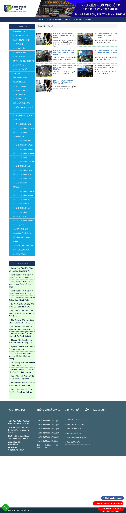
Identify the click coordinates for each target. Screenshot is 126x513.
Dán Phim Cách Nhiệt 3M (77, 438)
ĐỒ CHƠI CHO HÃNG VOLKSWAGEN (20, 134)
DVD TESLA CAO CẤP (21, 250)
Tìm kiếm (50, 26)
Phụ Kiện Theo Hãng (54, 19)
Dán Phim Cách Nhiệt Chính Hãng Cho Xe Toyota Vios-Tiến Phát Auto (63, 82)
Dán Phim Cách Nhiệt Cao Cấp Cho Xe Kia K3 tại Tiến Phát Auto (106, 67)
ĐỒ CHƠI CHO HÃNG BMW (22, 200)
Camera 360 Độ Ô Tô (75, 420)
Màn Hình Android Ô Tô (76, 424)
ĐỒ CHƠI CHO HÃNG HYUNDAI (23, 153)
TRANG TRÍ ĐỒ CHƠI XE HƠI (23, 246)
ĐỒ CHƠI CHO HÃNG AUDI (22, 204)
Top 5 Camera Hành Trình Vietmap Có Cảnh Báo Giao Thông (20, 356)
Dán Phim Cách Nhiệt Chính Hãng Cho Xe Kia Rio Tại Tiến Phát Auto (64, 35)
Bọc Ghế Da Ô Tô (73, 442)
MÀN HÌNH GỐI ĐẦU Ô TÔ (22, 233)
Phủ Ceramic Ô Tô (74, 429)
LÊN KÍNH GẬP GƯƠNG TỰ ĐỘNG (22, 239)
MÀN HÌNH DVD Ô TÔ (20, 31)
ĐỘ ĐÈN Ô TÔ (18, 74)
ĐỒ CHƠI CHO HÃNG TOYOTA (23, 162)
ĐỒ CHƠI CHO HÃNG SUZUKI (23, 179)
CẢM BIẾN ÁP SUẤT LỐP (22, 57)
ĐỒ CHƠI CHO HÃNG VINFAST (23, 128)
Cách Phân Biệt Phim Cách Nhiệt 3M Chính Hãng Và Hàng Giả (20, 392)
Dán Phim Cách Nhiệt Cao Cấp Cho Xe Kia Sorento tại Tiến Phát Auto (64, 52)
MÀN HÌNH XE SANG (20, 78)
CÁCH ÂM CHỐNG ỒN (20, 229)
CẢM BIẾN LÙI (18, 120)
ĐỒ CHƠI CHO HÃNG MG (21, 166)
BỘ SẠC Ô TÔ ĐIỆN (20, 254)
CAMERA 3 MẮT (19, 48)
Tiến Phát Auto (14, 421)
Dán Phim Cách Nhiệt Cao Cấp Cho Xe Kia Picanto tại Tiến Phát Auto (64, 67)
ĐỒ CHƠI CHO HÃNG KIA (21, 158)
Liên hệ (88, 19)
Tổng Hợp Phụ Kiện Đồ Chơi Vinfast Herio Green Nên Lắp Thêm (21, 284)
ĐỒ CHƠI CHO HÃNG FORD (22, 170)
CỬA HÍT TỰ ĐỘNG (19, 86)
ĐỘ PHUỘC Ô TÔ (19, 225)
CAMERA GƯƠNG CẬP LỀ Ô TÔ (24, 116)
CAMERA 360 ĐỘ (19, 52)
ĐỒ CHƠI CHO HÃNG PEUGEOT (24, 191)
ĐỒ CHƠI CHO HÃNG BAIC (22, 141)
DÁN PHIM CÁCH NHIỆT (21, 40)
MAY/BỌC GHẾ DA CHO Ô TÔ (23, 61)
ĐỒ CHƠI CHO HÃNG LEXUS (22, 208)
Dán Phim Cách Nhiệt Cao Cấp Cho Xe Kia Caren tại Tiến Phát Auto (106, 35)
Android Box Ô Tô (74, 433)
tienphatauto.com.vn (16, 450)
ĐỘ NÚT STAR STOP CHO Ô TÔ (23, 109)
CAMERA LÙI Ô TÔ (19, 99)
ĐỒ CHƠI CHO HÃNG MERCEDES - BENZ (20, 214)
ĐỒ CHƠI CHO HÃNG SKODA (23, 149)
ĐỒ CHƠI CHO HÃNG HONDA (23, 174)
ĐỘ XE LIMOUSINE (19, 95)
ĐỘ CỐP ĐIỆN (18, 44)
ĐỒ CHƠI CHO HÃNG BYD (22, 124)
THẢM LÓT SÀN (19, 82)
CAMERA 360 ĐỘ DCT (21, 90)
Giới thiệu (78, 19)
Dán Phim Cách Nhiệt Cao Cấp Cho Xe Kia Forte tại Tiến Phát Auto (106, 52)
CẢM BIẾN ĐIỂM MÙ (20, 69)
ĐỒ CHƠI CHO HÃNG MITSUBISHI (20, 185)
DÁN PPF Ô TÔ (18, 65)
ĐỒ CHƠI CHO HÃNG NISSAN (23, 221)
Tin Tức (68, 19)
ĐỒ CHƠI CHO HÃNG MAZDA (23, 145)
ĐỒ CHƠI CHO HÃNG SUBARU (23, 195)
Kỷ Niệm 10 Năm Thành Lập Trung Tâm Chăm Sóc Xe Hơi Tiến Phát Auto (22, 313)
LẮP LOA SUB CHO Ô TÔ (21, 103)
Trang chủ (40, 19)
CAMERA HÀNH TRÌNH (21, 36)
